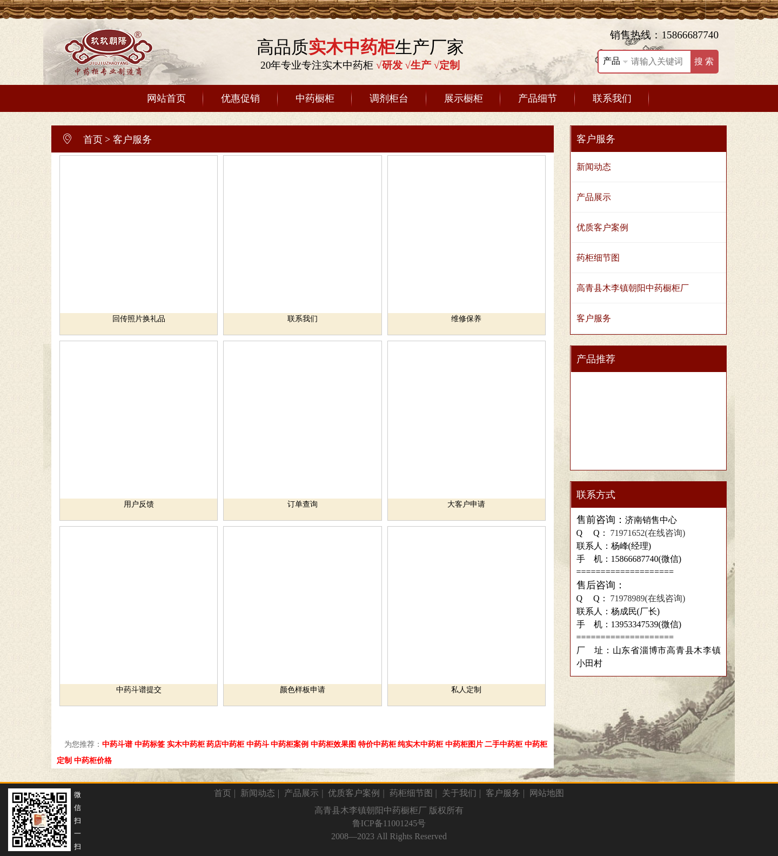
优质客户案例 (602, 227)
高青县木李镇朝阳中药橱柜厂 (632, 288)
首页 (93, 139)
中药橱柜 (315, 98)
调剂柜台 (389, 98)
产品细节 (537, 98)
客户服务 (132, 139)
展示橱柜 (463, 98)
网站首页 (166, 98)
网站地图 (546, 793)
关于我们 (459, 793)
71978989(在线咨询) (647, 598)
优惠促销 (240, 98)
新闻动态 (593, 166)
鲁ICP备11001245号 (389, 823)
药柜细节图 (598, 257)
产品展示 (593, 197)
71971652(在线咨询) (647, 533)
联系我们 (612, 98)
